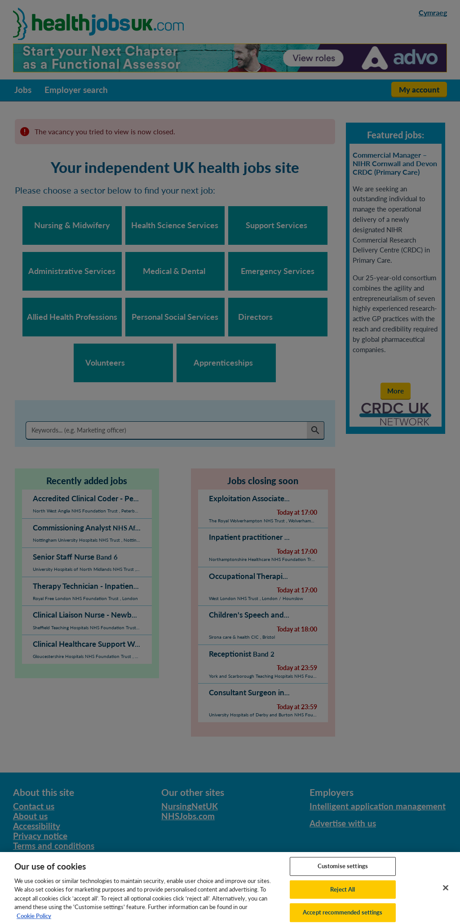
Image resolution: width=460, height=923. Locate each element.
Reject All (342, 895)
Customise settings (343, 872)
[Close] (446, 894)
